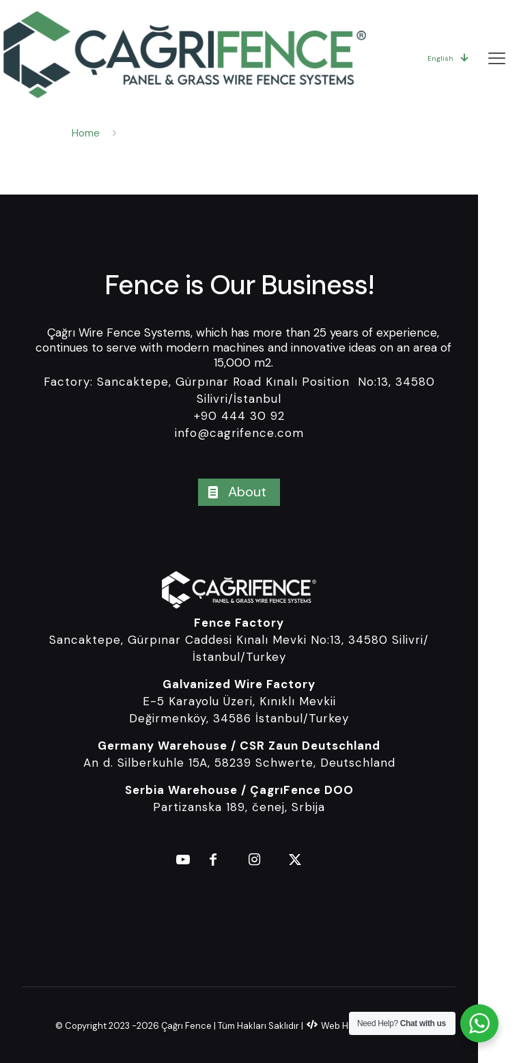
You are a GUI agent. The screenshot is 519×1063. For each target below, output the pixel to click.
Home (86, 133)
